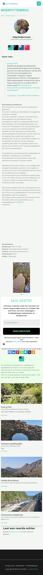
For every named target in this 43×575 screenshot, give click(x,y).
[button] (4, 277)
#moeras (37, 88)
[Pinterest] (17, 352)
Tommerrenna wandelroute (12, 515)
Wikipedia (20, 202)
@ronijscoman (12, 63)
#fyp (19, 85)
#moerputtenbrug (13, 88)
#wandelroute (27, 85)
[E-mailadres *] (21, 323)
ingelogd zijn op (14, 532)
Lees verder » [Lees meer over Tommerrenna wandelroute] (4, 523)
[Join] (10, 4)
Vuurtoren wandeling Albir (11, 444)
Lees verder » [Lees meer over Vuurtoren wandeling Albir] (4, 451)
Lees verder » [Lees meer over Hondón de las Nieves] (4, 486)
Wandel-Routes (10, 15)
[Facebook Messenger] (25, 352)
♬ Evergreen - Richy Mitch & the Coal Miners (23, 96)
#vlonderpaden (12, 90)
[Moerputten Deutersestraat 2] (21, 226)
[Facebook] (9, 352)
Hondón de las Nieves (10, 480)
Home (3, 15)
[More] (33, 352)
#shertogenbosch (26, 88)
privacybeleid (17, 341)
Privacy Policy (33, 569)
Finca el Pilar (6, 407)
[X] (29, 352)
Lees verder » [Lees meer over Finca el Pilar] (4, 415)
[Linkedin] (13, 352)
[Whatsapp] (21, 352)
